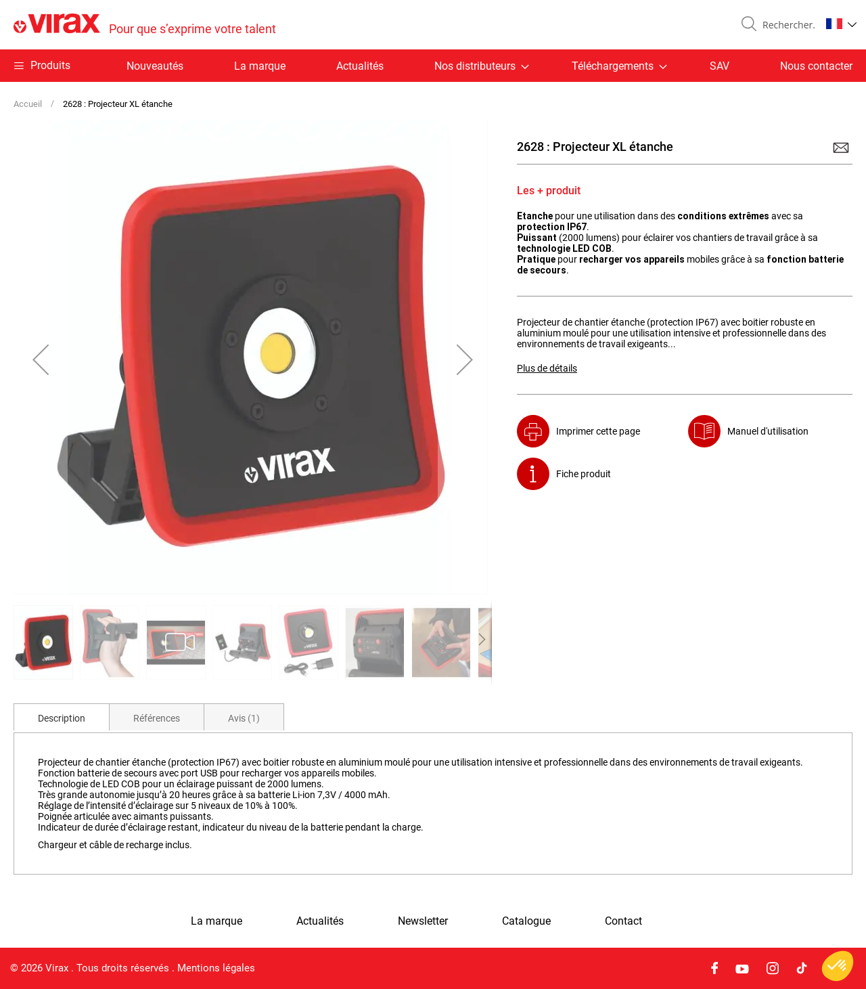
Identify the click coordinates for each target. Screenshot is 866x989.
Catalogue (526, 921)
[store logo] (145, 25)
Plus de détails (547, 368)
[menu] (433, 65)
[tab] (62, 716)
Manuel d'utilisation (767, 431)
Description (61, 718)
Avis (244, 718)
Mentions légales (216, 968)
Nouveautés (155, 66)
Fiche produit (583, 473)
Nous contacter (816, 66)
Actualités (360, 66)
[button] (841, 23)
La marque (260, 66)
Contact (623, 921)
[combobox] (786, 25)
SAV (719, 66)
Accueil (28, 104)
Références (156, 718)
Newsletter (423, 921)
